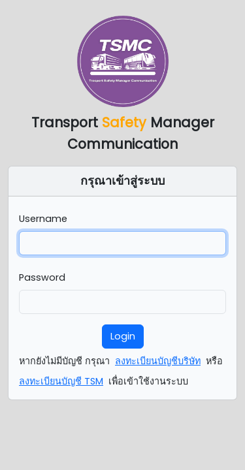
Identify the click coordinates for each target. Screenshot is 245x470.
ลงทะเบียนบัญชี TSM (61, 381)
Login (122, 336)
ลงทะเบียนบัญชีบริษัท (158, 361)
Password (42, 277)
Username (43, 218)
